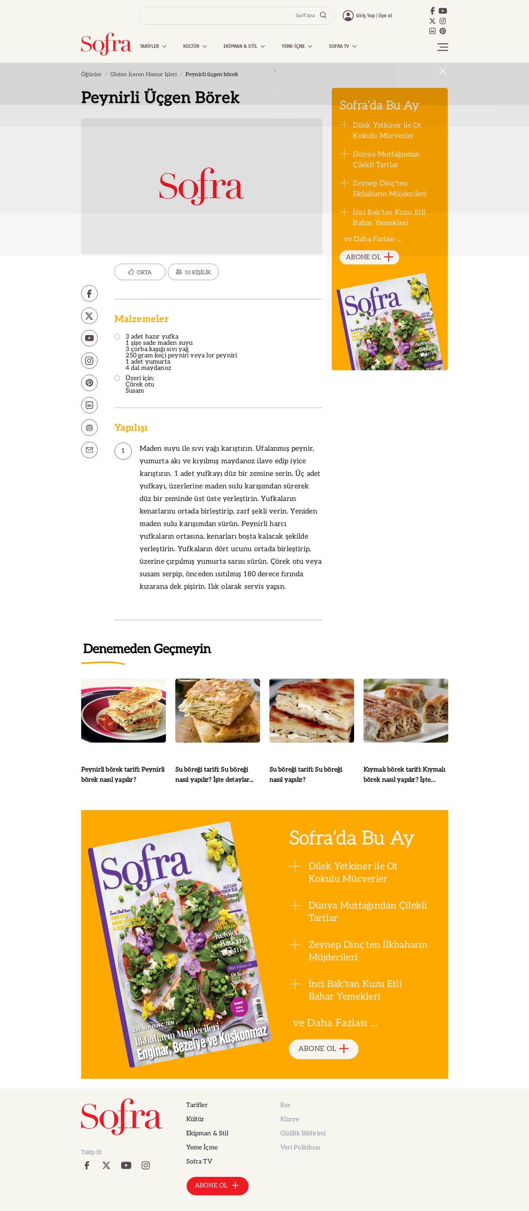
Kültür (195, 1119)
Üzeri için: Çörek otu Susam (135, 384)
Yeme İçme (202, 1147)
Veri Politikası (300, 1147)
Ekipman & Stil (207, 1133)
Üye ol (385, 15)
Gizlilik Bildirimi (303, 1133)
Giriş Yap (365, 15)
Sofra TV (199, 1161)
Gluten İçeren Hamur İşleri (143, 74)
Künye (290, 1119)
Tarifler (197, 1105)
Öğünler (91, 74)
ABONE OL (369, 257)
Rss (285, 1105)
